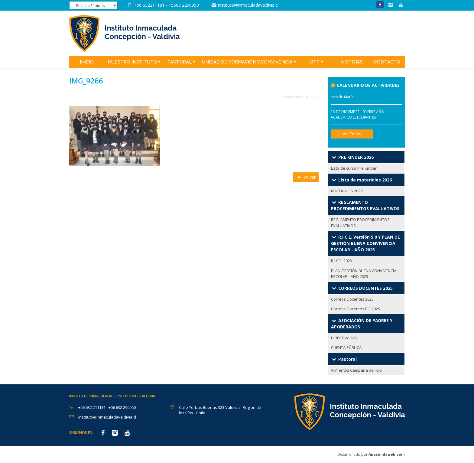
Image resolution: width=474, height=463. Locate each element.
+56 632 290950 (122, 407)
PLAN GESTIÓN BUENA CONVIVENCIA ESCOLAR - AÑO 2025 (363, 273)
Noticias (352, 62)
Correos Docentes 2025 (352, 299)
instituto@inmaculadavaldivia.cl (248, 5)
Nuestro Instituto (132, 62)
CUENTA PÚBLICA (346, 347)
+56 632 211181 (92, 407)
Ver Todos (352, 133)
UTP (315, 62)
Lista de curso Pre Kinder (354, 168)
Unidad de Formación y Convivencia (247, 62)
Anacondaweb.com (386, 454)
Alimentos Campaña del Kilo (356, 370)
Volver (306, 177)
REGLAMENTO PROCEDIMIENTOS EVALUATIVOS (360, 222)
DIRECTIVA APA (344, 338)
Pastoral (179, 62)
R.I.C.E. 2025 (341, 260)
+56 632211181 (150, 5)
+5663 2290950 (183, 5)
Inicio (87, 62)
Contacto (387, 62)
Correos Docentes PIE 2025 (355, 308)
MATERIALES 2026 (346, 191)
